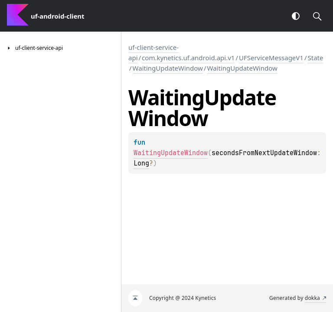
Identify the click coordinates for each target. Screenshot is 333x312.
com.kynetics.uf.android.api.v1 (188, 57)
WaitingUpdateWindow (168, 68)
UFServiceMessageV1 (271, 57)
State (315, 57)
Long (141, 163)
